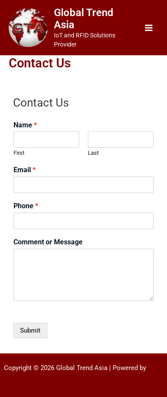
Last (93, 153)
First (18, 153)
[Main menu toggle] (148, 27)
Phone (25, 206)
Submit (30, 330)
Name (25, 125)
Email (24, 170)
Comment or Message (48, 242)
